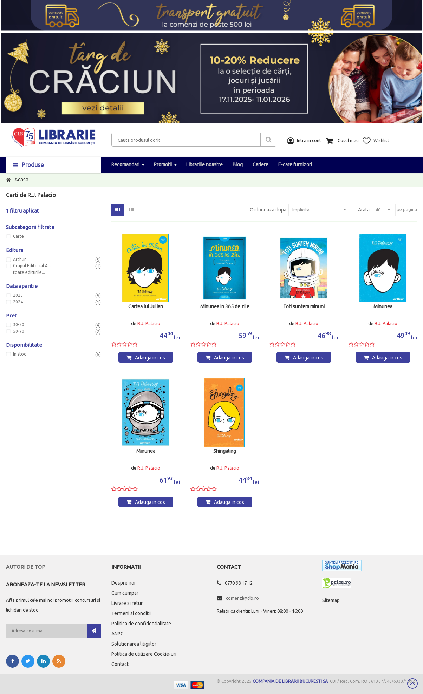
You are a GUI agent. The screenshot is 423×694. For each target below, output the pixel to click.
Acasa (21, 179)
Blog (238, 164)
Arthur (19, 259)
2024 (18, 302)
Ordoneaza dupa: (268, 210)
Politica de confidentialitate (141, 623)
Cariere (260, 164)
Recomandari (125, 164)
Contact (120, 664)
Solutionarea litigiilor (133, 644)
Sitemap (331, 600)
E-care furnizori (295, 164)
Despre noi (123, 583)
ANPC (117, 633)
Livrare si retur (127, 603)
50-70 (18, 331)
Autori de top (25, 567)
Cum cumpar (124, 593)
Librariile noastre (204, 164)
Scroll (412, 683)
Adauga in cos (150, 358)
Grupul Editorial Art (32, 266)
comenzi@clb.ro (242, 597)
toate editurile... (29, 272)
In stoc (19, 354)
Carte (18, 236)
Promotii (163, 164)
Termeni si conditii (131, 613)
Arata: (364, 210)
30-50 (18, 325)
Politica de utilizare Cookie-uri (143, 654)
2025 (18, 295)
